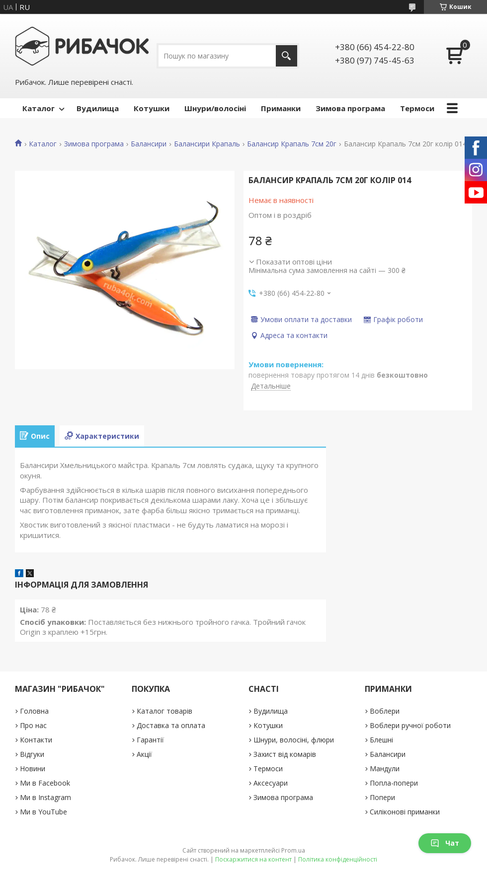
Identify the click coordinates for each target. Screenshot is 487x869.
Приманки (281, 108)
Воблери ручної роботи (410, 725)
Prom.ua (293, 850)
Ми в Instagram (45, 797)
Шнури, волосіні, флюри (293, 739)
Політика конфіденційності (337, 859)
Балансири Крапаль (207, 143)
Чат (444, 843)
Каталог (38, 108)
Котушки (151, 108)
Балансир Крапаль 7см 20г (291, 143)
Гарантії (150, 739)
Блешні (381, 739)
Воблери (385, 711)
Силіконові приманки (405, 811)
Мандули (385, 768)
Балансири (148, 143)
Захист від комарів (284, 754)
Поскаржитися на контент (253, 859)
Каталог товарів (164, 711)
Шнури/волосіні (215, 108)
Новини (32, 768)
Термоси (417, 108)
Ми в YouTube (43, 811)
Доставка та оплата (171, 725)
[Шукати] (286, 56)
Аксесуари (270, 783)
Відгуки (32, 754)
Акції (144, 754)
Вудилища (98, 108)
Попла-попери (394, 783)
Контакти (36, 739)
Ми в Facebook (45, 783)
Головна (34, 711)
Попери (382, 797)
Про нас (33, 725)
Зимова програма (350, 108)
